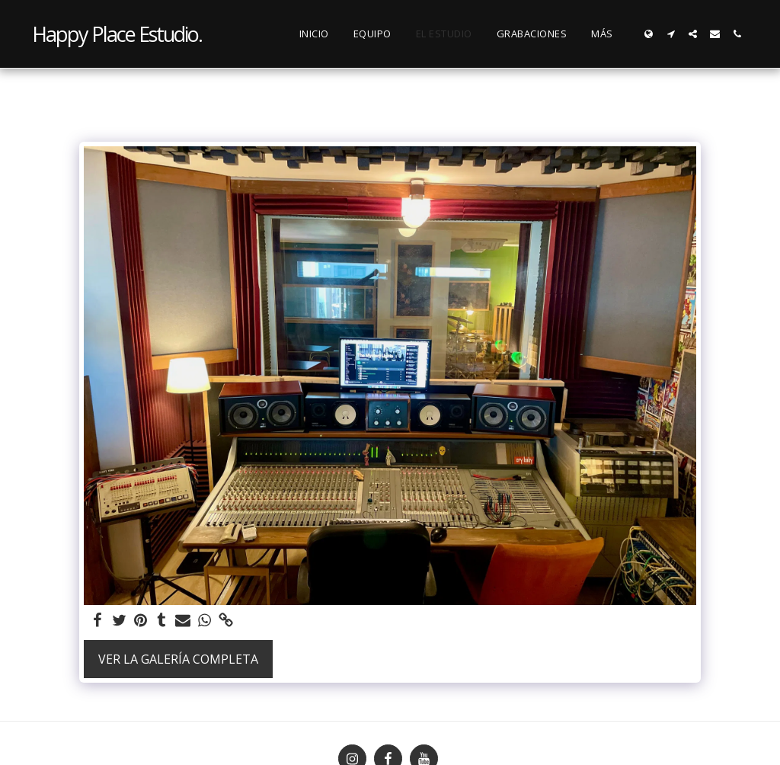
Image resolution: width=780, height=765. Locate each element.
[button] (670, 34)
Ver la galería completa (178, 659)
